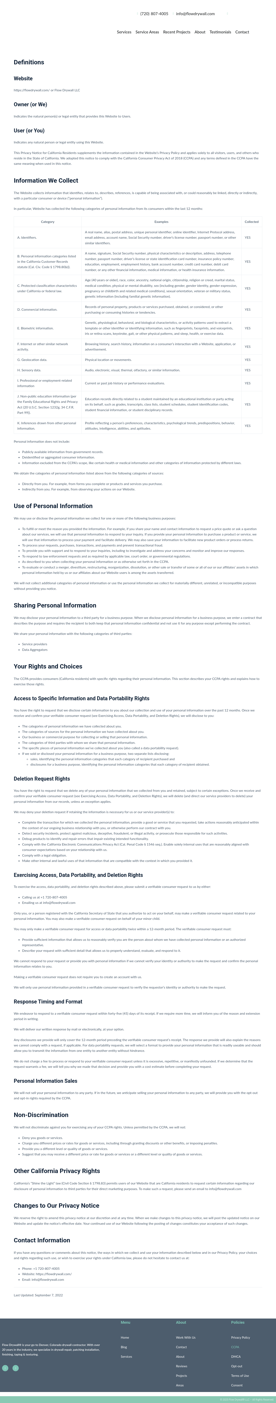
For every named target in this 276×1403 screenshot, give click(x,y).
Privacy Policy (240, 1337)
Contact (242, 31)
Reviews (181, 1366)
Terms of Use (240, 1375)
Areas (180, 1385)
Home (125, 1337)
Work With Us (186, 1337)
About (199, 31)
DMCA (236, 1356)
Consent (237, 1385)
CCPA (235, 1347)
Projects (181, 1375)
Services (124, 31)
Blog (124, 1347)
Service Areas (147, 31)
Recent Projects (177, 31)
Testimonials (220, 31)
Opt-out (236, 1366)
